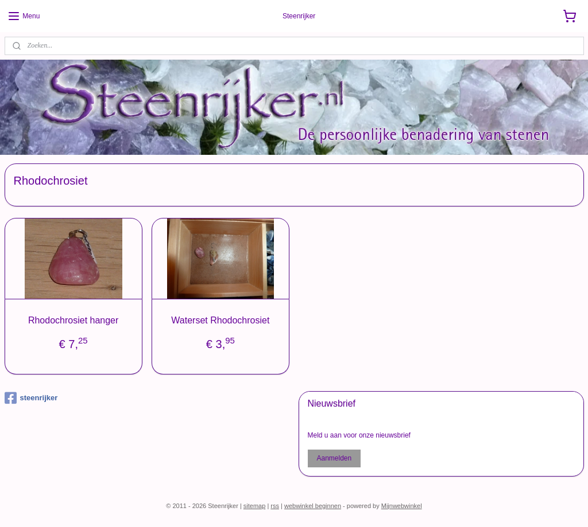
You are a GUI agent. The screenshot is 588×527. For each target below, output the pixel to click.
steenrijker (31, 398)
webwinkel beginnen (312, 505)
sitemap (254, 505)
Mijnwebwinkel (401, 505)
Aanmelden (333, 458)
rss (274, 505)
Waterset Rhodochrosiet (220, 320)
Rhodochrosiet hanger (73, 320)
